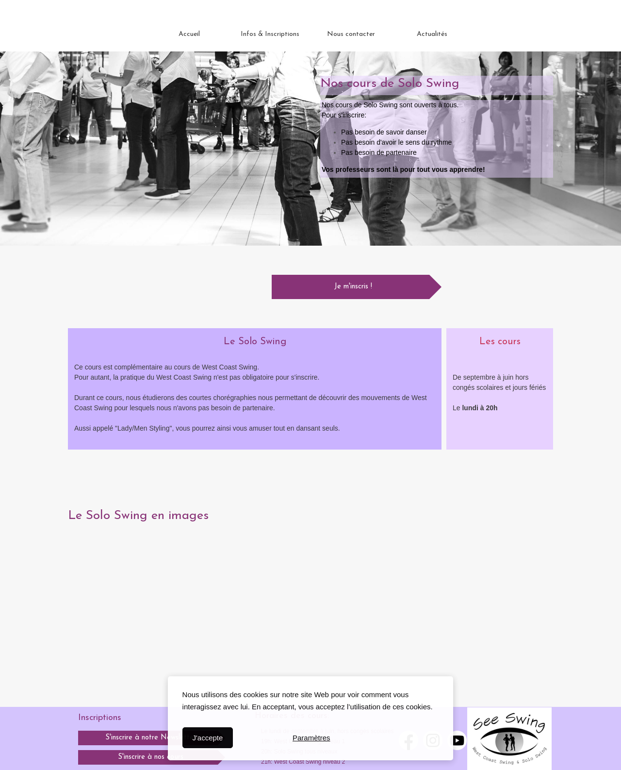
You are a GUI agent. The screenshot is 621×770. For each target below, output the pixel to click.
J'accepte (207, 738)
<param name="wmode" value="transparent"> (148, 597)
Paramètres (311, 738)
